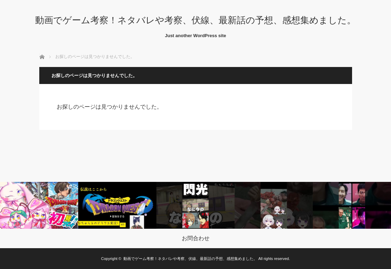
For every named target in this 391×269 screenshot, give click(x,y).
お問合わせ (196, 238)
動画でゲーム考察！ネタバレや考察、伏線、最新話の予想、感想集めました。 (195, 20)
